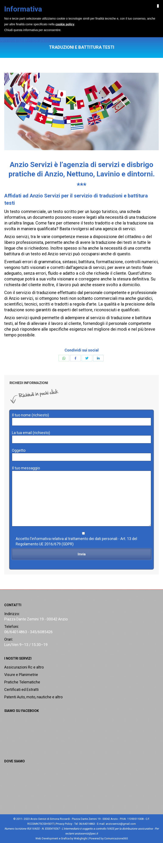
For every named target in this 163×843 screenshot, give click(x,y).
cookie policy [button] (64, 824)
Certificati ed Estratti (21, 689)
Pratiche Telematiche (22, 682)
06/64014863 (84, 4)
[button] (158, 806)
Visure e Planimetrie (21, 674)
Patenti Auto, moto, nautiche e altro (33, 697)
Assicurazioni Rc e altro (24, 667)
